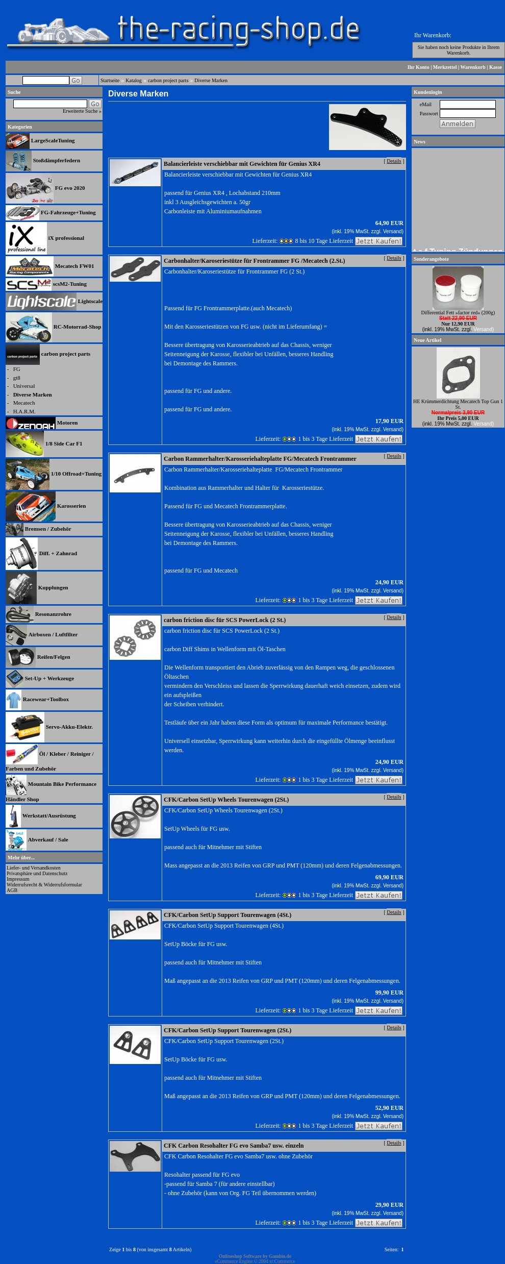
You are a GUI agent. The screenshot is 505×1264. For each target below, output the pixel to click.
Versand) (393, 231)
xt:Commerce (282, 1261)
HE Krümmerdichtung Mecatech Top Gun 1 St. (458, 404)
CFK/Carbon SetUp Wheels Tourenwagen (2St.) (226, 799)
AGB (12, 890)
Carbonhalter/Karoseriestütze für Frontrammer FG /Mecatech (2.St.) (254, 260)
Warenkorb (473, 67)
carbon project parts (168, 80)
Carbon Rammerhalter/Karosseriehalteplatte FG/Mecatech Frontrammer (260, 458)
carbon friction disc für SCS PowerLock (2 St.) (225, 620)
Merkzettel (445, 67)
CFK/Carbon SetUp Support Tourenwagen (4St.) (227, 915)
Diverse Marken (211, 80)
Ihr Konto (419, 67)
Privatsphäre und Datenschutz (37, 873)
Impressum (18, 879)
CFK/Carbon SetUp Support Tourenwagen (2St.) (227, 1030)
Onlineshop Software (240, 1256)
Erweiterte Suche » (82, 111)
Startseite (109, 80)
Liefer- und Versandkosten (34, 868)
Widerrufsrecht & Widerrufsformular (44, 884)
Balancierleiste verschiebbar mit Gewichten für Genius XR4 (242, 163)
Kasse (495, 67)
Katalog (133, 80)
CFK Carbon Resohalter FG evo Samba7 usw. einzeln (234, 1145)
